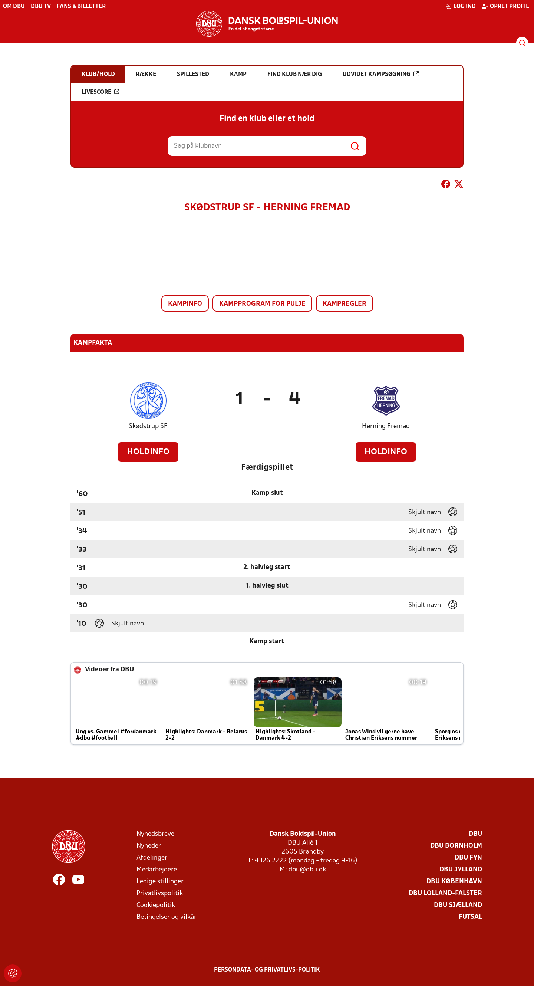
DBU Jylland (460, 870)
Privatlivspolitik (159, 893)
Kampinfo (185, 304)
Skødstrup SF (148, 426)
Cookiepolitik (155, 905)
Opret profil (505, 6)
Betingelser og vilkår (166, 917)
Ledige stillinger (160, 881)
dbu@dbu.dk (307, 870)
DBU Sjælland (458, 905)
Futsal (470, 917)
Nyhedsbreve (155, 834)
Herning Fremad (386, 426)
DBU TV (41, 6)
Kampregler (344, 304)
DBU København (454, 881)
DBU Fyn (468, 858)
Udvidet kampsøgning (381, 74)
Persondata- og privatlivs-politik (267, 970)
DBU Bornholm (456, 846)
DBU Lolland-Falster (445, 893)
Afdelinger (151, 858)
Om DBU (14, 6)
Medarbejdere (156, 870)
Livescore (100, 92)
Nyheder (148, 846)
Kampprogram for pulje (262, 304)
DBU (475, 834)
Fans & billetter (81, 6)
